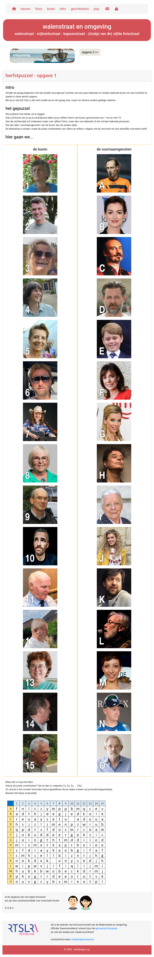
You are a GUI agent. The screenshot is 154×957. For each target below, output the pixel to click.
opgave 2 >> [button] (90, 52)
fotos (38, 9)
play (96, 9)
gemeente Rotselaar (106, 928)
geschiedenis (80, 9)
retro (62, 9)
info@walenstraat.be (82, 939)
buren (51, 9)
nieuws (25, 9)
